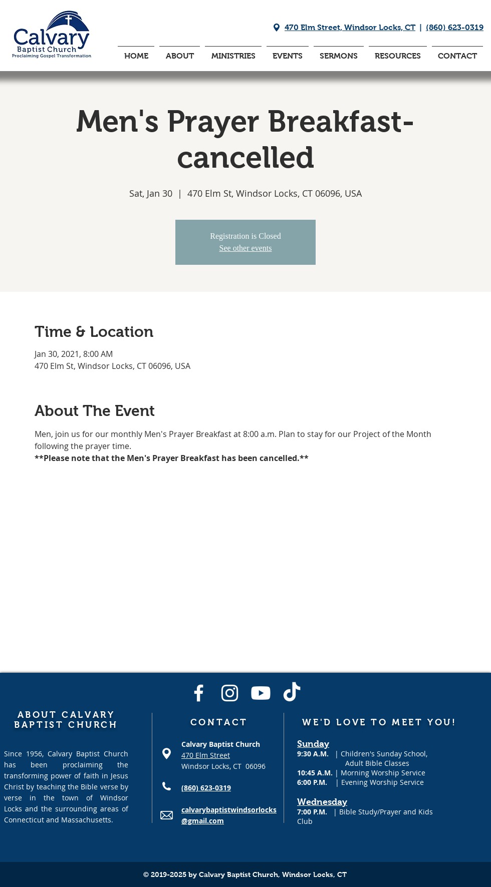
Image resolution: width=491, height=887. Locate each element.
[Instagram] (229, 693)
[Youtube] (261, 693)
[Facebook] (198, 693)
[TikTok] (292, 693)
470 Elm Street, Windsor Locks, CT (350, 27)
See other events (245, 248)
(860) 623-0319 (454, 27)
